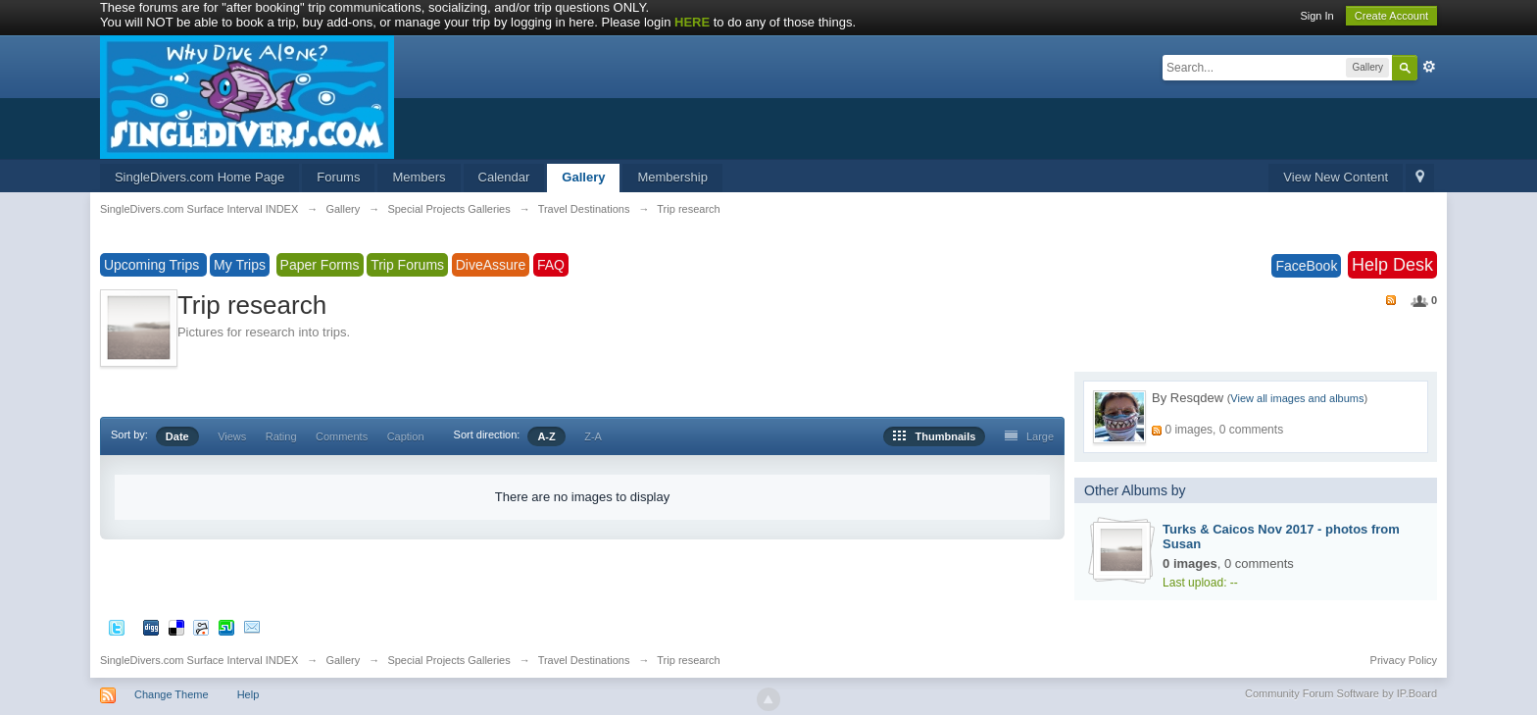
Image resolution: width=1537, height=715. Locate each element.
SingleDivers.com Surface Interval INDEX (199, 660)
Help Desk (1392, 265)
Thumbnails (934, 436)
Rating (281, 436)
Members (418, 177)
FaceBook (1306, 266)
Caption (405, 436)
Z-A (593, 436)
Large (1029, 436)
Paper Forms (320, 265)
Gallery (583, 177)
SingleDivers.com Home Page (199, 177)
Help (248, 694)
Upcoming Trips (153, 265)
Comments (342, 436)
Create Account (1391, 16)
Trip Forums (407, 265)
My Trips (240, 265)
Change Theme (171, 694)
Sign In (1316, 16)
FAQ (551, 265)
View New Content (1335, 177)
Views (232, 436)
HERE (692, 22)
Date (177, 436)
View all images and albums (1296, 398)
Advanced (1429, 67)
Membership (672, 177)
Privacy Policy (1403, 660)
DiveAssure (491, 265)
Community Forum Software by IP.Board (1341, 693)
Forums (338, 177)
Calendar (504, 177)
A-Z (546, 436)
